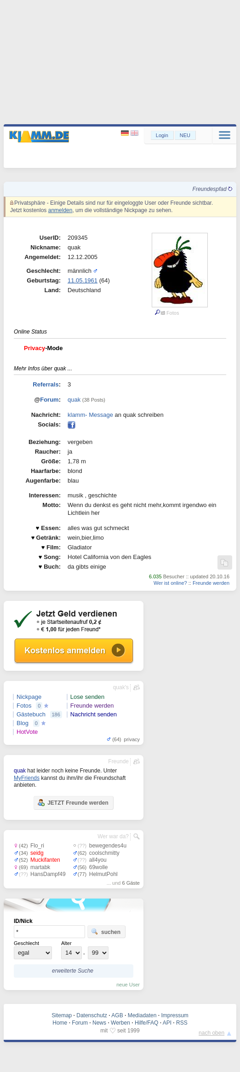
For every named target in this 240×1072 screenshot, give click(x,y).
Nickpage (29, 696)
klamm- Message (90, 414)
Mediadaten (142, 1015)
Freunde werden (211, 583)
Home (59, 1023)
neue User (128, 984)
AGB (117, 1015)
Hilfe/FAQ (146, 1023)
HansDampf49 (48, 874)
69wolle (98, 867)
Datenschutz (91, 1015)
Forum (49, 399)
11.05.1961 (82, 280)
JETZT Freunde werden (73, 802)
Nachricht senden (93, 714)
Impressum (174, 1015)
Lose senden (87, 696)
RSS (182, 1023)
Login (162, 135)
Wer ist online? (170, 583)
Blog (23, 723)
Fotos (24, 705)
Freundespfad (212, 189)
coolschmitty (104, 853)
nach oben (211, 1033)
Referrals (45, 384)
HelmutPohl (103, 874)
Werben (120, 1023)
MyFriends (27, 778)
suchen (105, 931)
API (167, 1023)
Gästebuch (31, 714)
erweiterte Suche (72, 971)
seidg (37, 853)
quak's (121, 687)
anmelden (60, 210)
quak (74, 399)
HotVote (27, 731)
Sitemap (61, 1015)
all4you (98, 860)
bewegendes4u (107, 845)
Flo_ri (37, 845)
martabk (40, 867)
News (99, 1023)
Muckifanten (45, 860)
